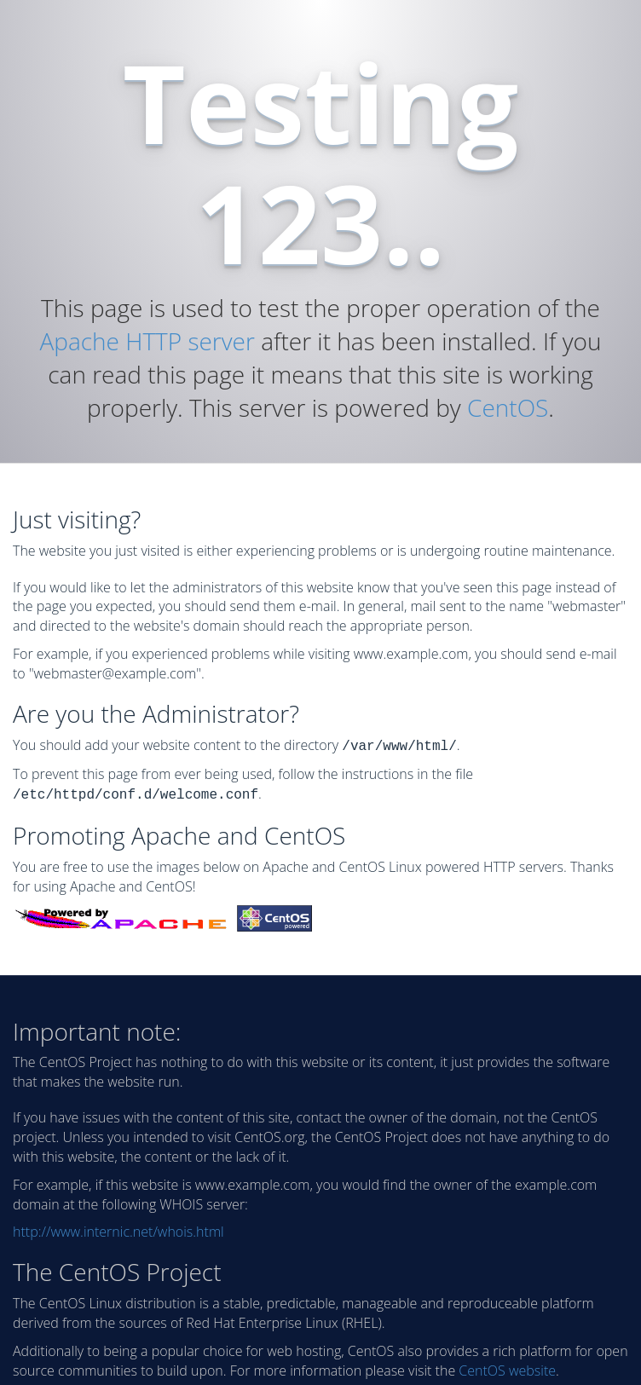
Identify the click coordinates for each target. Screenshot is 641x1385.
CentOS (507, 407)
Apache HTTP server (146, 341)
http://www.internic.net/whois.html (118, 1228)
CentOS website (507, 1367)
